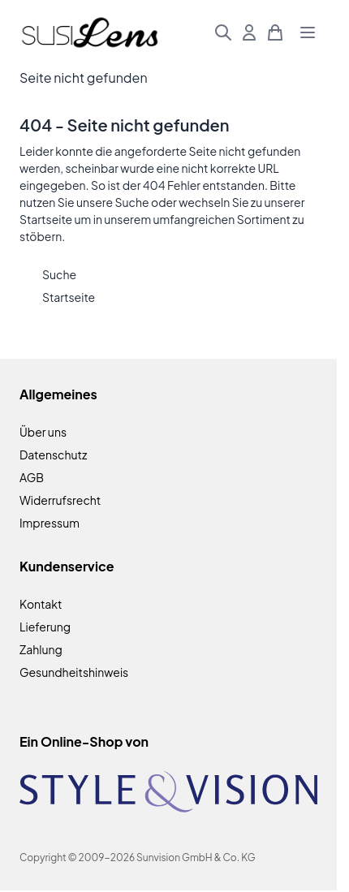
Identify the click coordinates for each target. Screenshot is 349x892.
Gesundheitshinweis (73, 672)
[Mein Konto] (249, 32)
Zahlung (40, 649)
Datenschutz (53, 454)
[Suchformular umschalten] (223, 32)
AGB (31, 477)
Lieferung (45, 626)
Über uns (43, 431)
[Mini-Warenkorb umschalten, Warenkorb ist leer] (275, 32)
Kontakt (40, 604)
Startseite (45, 219)
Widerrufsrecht (60, 500)
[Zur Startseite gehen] (89, 33)
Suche (132, 202)
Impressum (49, 522)
